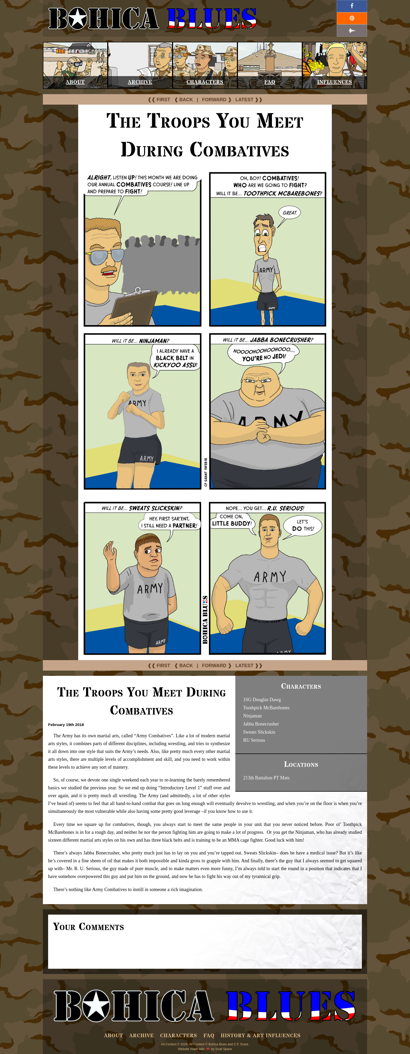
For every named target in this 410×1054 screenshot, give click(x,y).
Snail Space (223, 1049)
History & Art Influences (261, 1035)
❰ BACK (183, 99)
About (75, 82)
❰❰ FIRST (158, 99)
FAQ (269, 82)
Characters (204, 82)
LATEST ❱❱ (249, 99)
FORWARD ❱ (217, 99)
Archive (140, 82)
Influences (334, 82)
